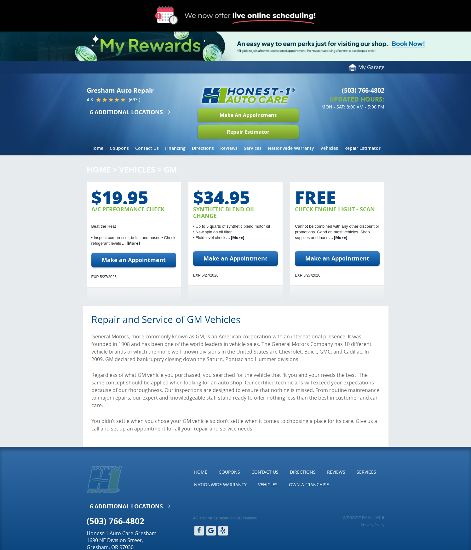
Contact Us (147, 148)
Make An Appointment (248, 115)
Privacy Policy (372, 524)
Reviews (229, 148)
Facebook (199, 530)
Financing (175, 148)
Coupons (119, 148)
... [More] (130, 243)
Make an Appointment (134, 260)
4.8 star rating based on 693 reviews (225, 517)
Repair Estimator (248, 131)
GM (170, 169)
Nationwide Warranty (291, 148)
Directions (203, 148)
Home (96, 148)
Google (211, 530)
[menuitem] (96, 148)
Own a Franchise (309, 485)
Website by (363, 517)
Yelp (223, 530)
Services (252, 148)
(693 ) (134, 99)
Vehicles (329, 148)
